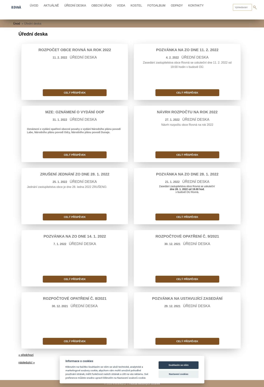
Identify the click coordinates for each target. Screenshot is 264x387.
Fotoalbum (156, 5)
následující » (26, 362)
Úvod (34, 5)
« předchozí (26, 354)
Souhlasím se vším (179, 365)
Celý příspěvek (75, 92)
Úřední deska (75, 5)
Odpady (177, 5)
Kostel (136, 5)
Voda (121, 5)
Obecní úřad (101, 5)
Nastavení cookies (178, 374)
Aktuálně (51, 5)
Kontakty (196, 5)
